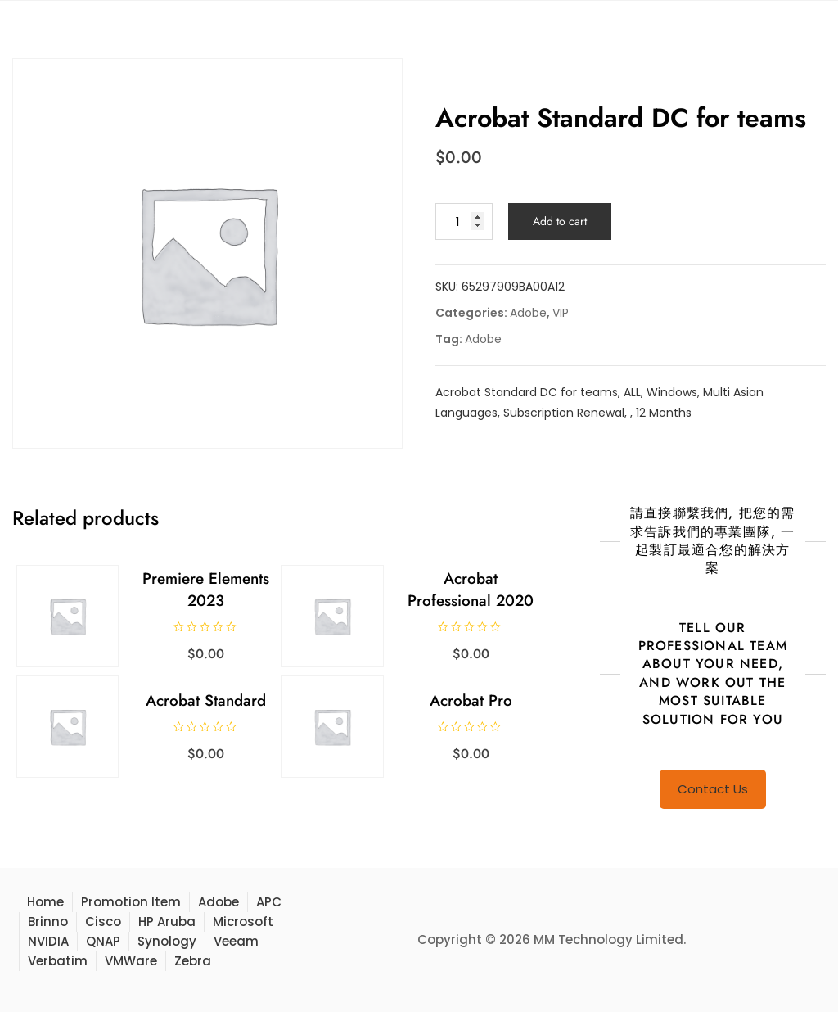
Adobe (528, 313)
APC (269, 901)
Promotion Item (131, 901)
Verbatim (58, 960)
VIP (560, 313)
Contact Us (713, 788)
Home (45, 901)
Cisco (103, 921)
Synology (166, 941)
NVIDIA (48, 941)
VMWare (131, 960)
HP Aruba (167, 921)
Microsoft (243, 921)
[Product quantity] (464, 221)
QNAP (103, 941)
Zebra (192, 960)
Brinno (48, 921)
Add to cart (560, 221)
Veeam (236, 941)
